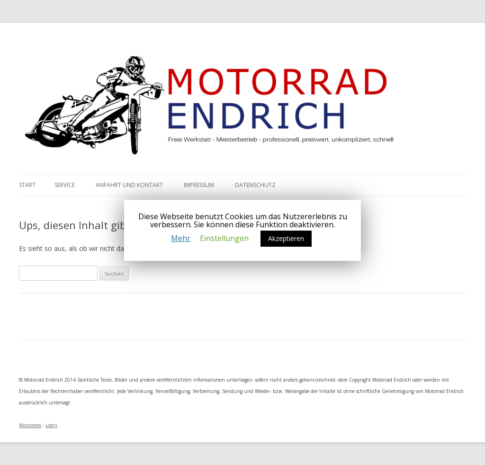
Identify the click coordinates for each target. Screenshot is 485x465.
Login (51, 425)
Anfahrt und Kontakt (129, 185)
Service (64, 185)
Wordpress (30, 425)
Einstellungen (224, 238)
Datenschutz (255, 185)
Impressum (199, 185)
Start (27, 185)
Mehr (180, 238)
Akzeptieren (286, 238)
